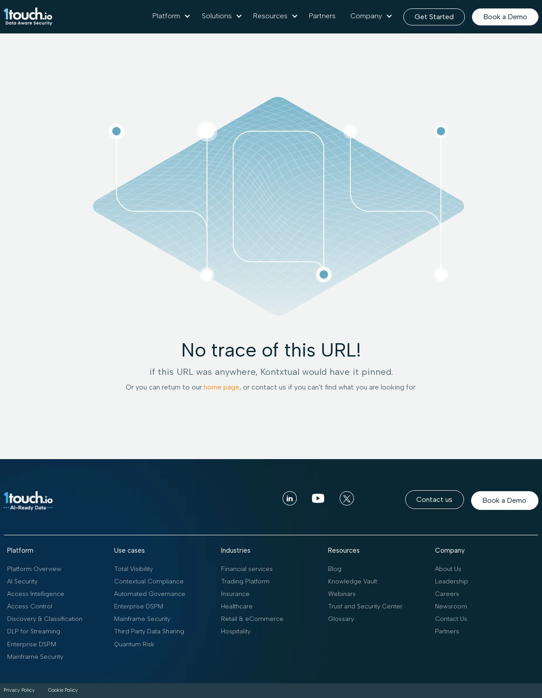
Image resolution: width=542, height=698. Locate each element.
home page (221, 387)
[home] (28, 17)
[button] (171, 16)
